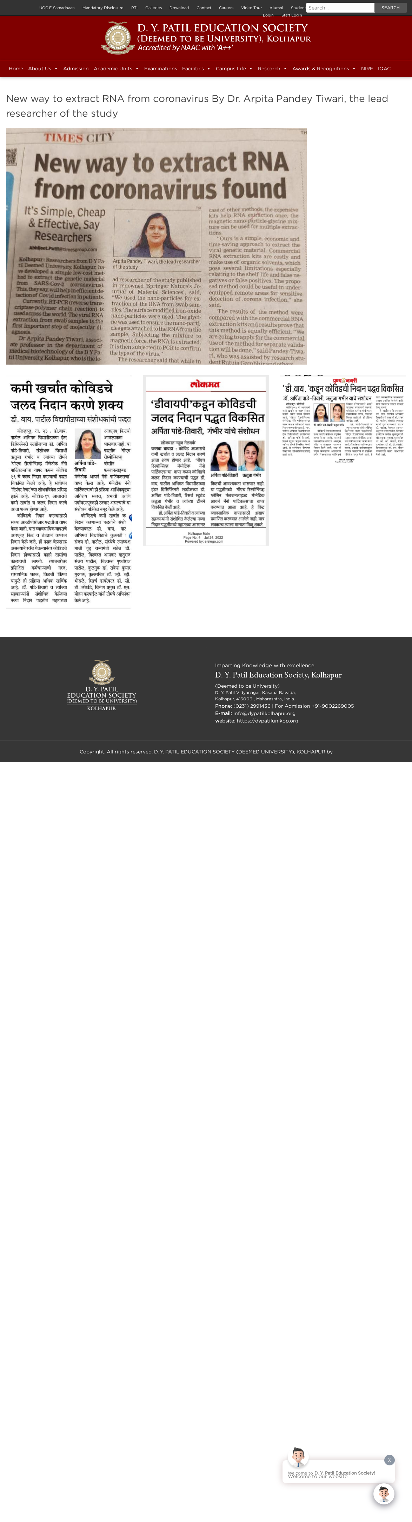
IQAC (384, 68)
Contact (204, 8)
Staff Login (291, 15)
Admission (76, 68)
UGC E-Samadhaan (57, 8)
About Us (43, 69)
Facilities (196, 69)
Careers (226, 8)
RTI (134, 8)
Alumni (276, 8)
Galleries (153, 8)
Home (16, 68)
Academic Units (116, 69)
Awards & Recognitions (324, 69)
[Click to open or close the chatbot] (383, 1493)
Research (272, 69)
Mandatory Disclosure (103, 8)
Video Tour (251, 8)
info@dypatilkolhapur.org (264, 713)
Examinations (160, 68)
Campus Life (234, 69)
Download (179, 8)
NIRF (367, 68)
